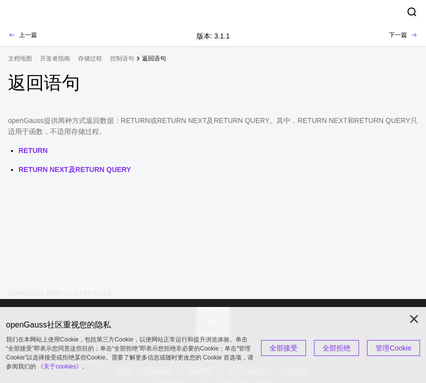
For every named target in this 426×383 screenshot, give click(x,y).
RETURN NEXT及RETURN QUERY (74, 170)
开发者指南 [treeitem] (55, 58)
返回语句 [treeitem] (154, 58)
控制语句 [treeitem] (122, 58)
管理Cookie (394, 348)
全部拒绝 (336, 348)
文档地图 (20, 58)
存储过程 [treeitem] (90, 58)
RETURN (33, 150)
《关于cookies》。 (63, 366)
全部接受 (284, 348)
